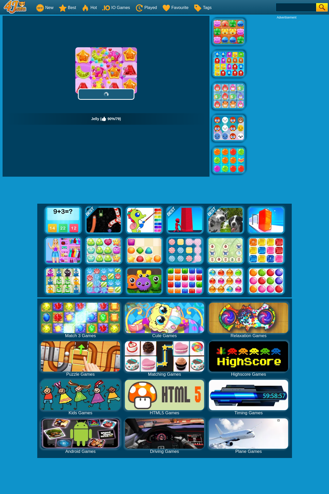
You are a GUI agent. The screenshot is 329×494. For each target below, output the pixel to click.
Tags (203, 7)
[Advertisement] (286, 97)
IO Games (116, 7)
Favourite (175, 7)
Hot (89, 7)
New (44, 7)
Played (146, 7)
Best (67, 7)
